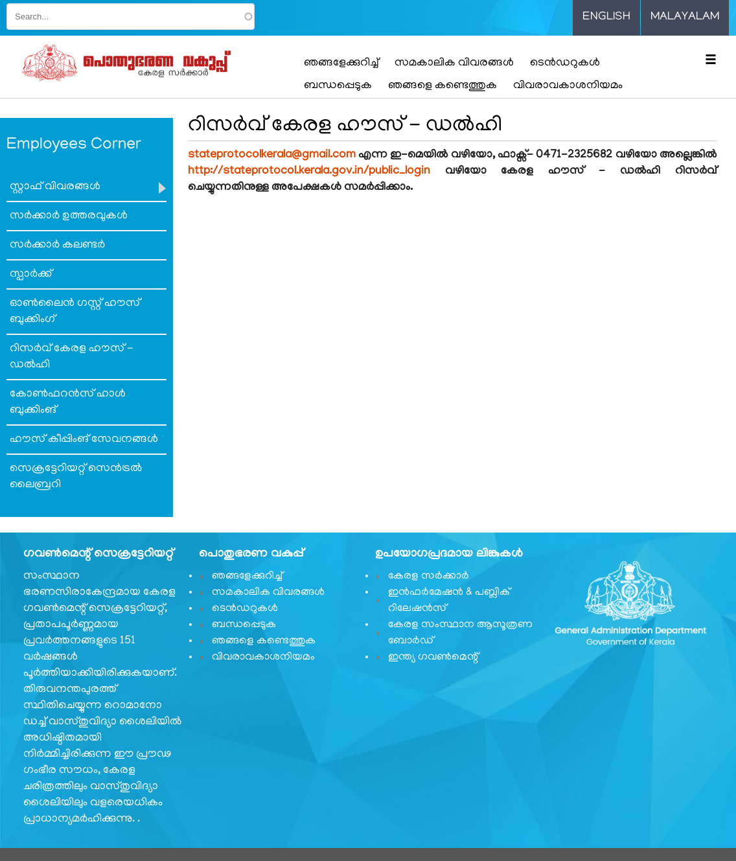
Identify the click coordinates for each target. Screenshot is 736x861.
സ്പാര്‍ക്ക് (31, 274)
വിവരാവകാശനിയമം (568, 86)
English (606, 17)
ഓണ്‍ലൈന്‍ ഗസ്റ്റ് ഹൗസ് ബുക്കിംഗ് (75, 312)
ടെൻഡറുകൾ (565, 63)
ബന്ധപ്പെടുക (338, 86)
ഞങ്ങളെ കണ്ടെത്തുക (442, 86)
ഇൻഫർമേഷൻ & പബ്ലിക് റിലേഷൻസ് (449, 601)
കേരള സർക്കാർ (428, 576)
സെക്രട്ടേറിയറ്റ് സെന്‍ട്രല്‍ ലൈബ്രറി (76, 477)
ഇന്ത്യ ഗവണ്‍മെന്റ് (433, 657)
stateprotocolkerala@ (272, 155)
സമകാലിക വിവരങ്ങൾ (454, 63)
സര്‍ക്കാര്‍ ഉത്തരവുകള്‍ (69, 216)
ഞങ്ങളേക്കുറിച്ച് (341, 63)
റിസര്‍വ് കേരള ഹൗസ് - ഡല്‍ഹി (71, 357)
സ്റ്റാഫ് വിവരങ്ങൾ (55, 187)
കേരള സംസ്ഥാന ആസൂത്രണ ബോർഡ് (460, 633)
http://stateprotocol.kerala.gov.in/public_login (309, 171)
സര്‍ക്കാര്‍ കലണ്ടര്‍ (57, 245)
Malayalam (684, 17)
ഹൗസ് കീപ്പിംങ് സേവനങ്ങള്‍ (84, 439)
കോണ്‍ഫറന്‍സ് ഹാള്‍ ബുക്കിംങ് (68, 402)
